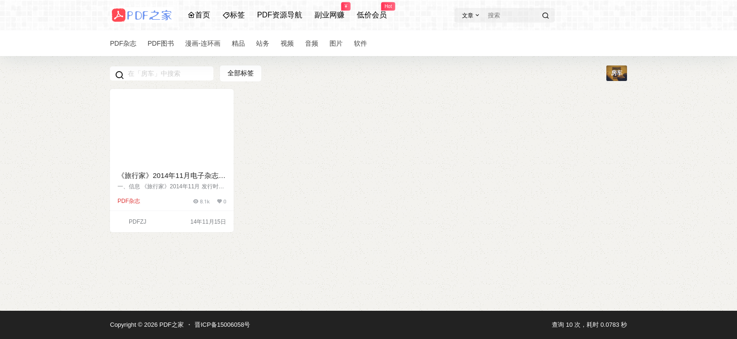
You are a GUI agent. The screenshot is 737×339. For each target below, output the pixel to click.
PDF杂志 (129, 201)
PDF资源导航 (279, 15)
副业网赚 (329, 10)
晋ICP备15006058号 (223, 324)
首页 (199, 15)
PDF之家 (170, 324)
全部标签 (240, 73)
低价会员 (372, 10)
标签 (233, 15)
